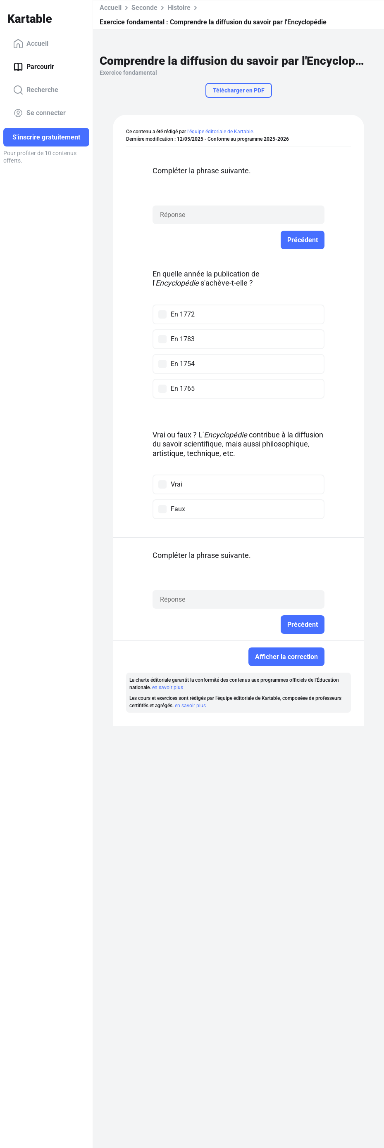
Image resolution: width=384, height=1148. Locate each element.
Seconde (144, 8)
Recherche (35, 90)
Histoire (179, 8)
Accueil (30, 44)
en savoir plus (167, 687)
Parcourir (33, 67)
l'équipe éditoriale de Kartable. (220, 132)
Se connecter (39, 113)
